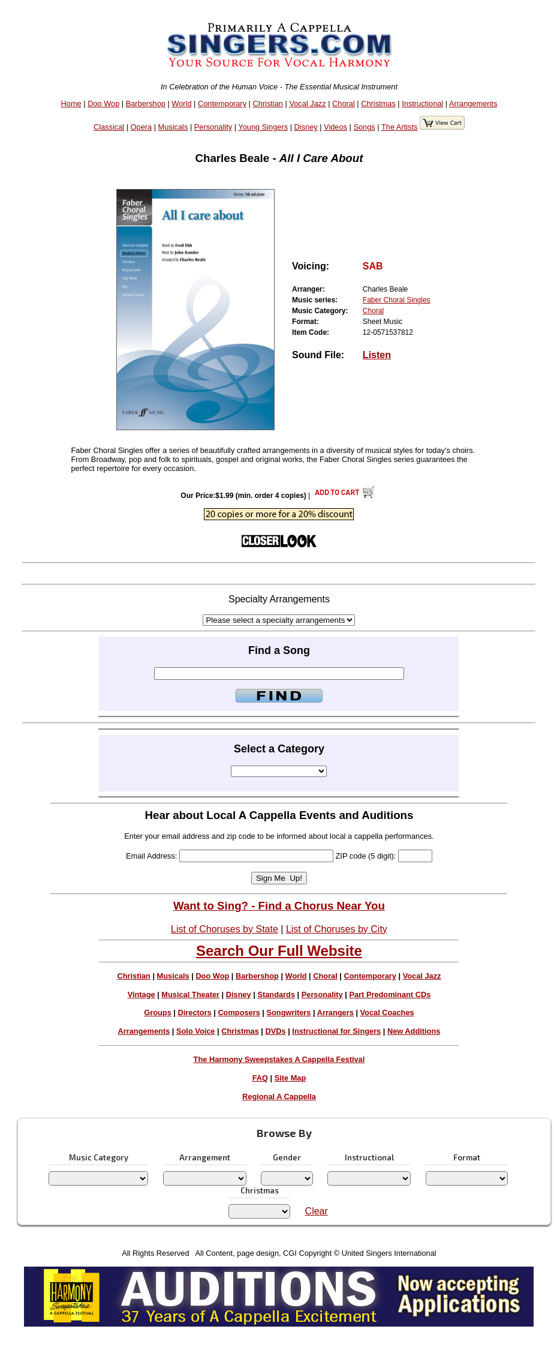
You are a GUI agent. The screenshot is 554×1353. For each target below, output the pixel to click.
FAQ (260, 1077)
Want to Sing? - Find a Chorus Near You (279, 905)
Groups (157, 1012)
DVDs (276, 1031)
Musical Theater (190, 994)
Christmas (378, 103)
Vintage (141, 994)
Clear (316, 1211)
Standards (276, 994)
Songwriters (288, 1012)
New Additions (413, 1031)
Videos (335, 126)
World (181, 103)
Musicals (173, 126)
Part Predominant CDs (389, 994)
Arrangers (335, 1012)
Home (71, 103)
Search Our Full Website (279, 951)
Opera (141, 126)
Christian (267, 103)
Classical (109, 126)
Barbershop (145, 103)
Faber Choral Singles (396, 300)
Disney (306, 126)
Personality (213, 126)
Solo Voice (195, 1031)
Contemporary (222, 103)
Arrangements (473, 103)
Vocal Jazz (307, 103)
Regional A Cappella (279, 1096)
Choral (343, 103)
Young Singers (263, 126)
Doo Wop (103, 103)
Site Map (290, 1077)
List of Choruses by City (336, 929)
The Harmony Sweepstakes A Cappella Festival (279, 1059)
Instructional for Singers (336, 1031)
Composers (239, 1012)
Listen (377, 355)
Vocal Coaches (387, 1012)
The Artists (399, 126)
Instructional (422, 103)
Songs (364, 126)
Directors (194, 1012)
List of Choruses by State (224, 929)
